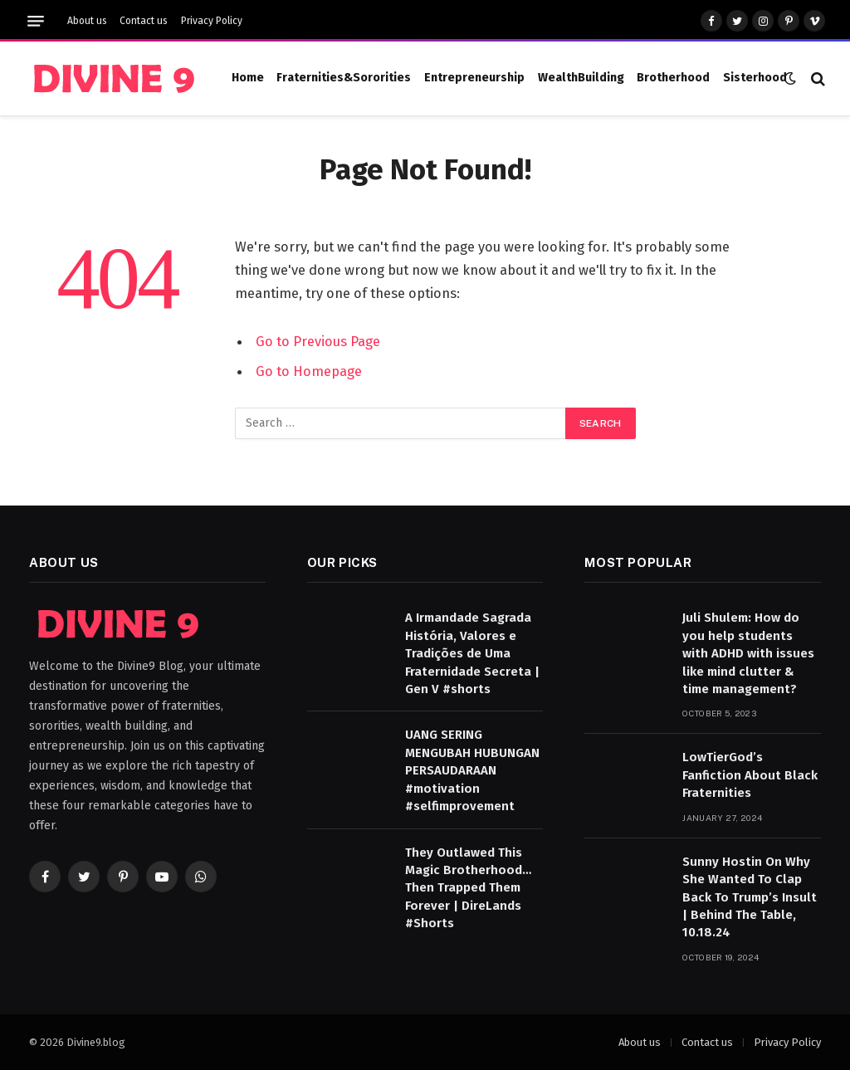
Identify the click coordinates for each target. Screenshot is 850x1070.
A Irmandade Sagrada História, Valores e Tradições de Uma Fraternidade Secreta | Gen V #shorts (472, 653)
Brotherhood (673, 78)
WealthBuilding (581, 78)
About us (87, 21)
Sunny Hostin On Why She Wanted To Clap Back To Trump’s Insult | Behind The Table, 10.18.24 (749, 897)
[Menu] (35, 21)
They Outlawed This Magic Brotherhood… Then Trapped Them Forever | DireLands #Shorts (468, 888)
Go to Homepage (309, 371)
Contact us (144, 21)
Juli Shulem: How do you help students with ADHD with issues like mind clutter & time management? (748, 653)
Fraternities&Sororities (343, 78)
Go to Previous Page (318, 341)
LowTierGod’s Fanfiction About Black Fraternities (750, 775)
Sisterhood (755, 78)
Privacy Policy (211, 21)
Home (248, 78)
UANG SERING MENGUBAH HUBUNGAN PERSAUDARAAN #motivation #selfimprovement (472, 770)
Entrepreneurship (474, 78)
